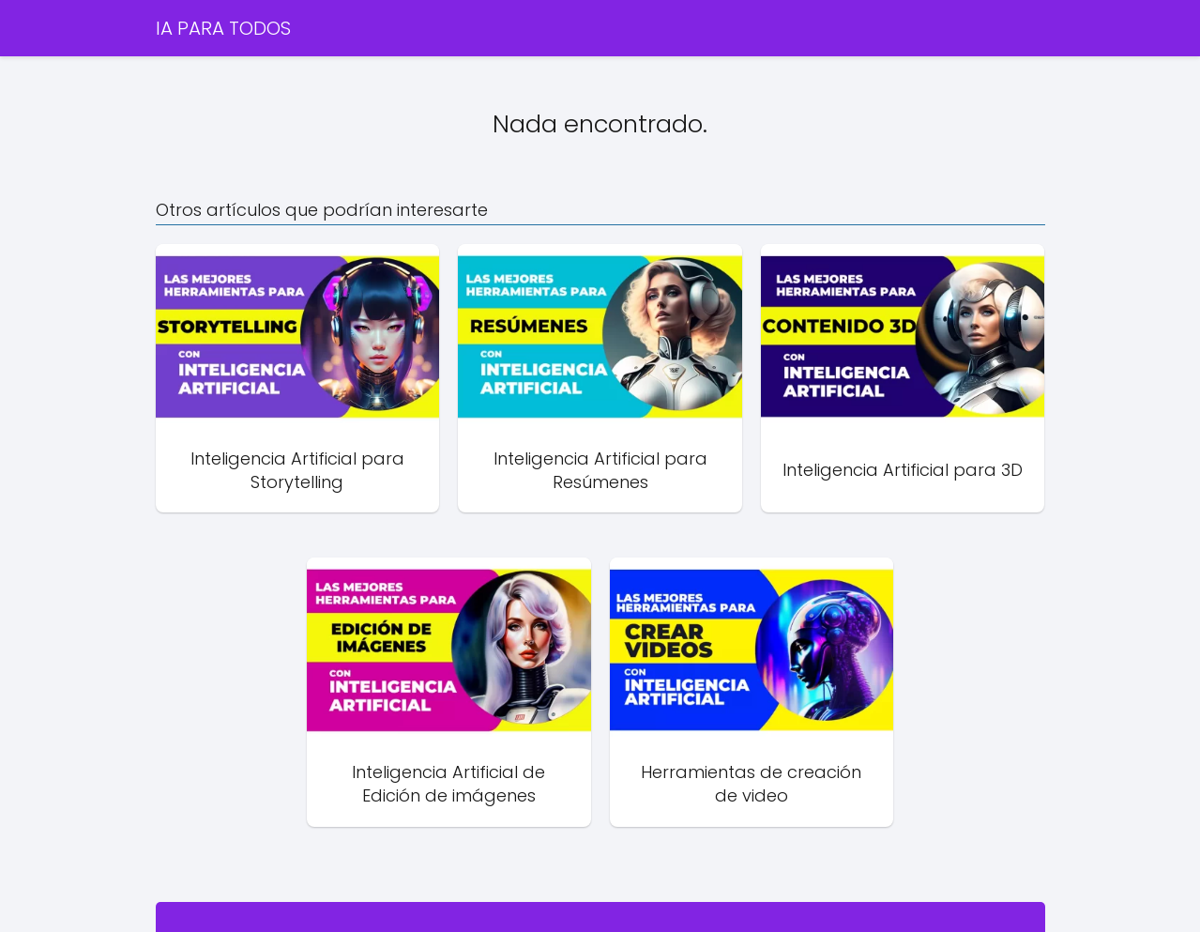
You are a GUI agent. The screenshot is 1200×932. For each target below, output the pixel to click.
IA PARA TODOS (223, 28)
